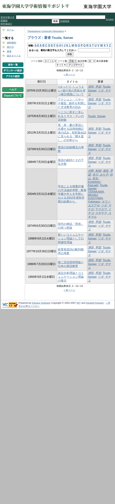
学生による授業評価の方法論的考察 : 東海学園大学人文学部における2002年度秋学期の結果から (72, 194)
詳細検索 (64, 21)
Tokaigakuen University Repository (45, 31)
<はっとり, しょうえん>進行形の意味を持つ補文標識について (71, 90)
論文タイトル (14, 55)
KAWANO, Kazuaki (94, 184)
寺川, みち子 (100, 174)
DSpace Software (41, 303)
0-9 (37, 45)
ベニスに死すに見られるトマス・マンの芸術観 (71, 116)
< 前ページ (69, 74)
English (110, 19)
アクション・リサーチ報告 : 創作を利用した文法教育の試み (72, 103)
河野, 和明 (94, 170)
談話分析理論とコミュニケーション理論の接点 (71, 277)
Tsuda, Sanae (96, 116)
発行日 (10, 47)
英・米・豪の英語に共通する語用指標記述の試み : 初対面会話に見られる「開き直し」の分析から (72, 133)
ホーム (10, 29)
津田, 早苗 (94, 86)
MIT (79, 303)
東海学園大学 (8, 17)
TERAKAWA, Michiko (96, 193)
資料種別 (11, 42)
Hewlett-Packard (95, 303)
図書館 (4, 20)
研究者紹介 (6, 23)
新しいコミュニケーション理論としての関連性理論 (71, 238)
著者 (9, 51)
